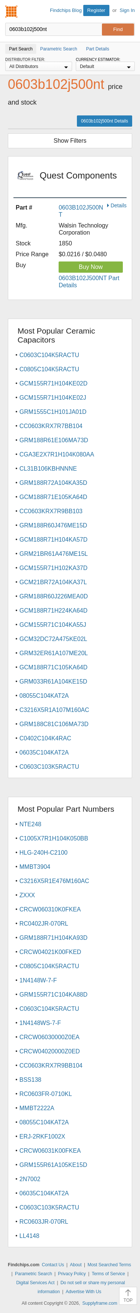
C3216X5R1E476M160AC (54, 881)
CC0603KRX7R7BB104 (51, 426)
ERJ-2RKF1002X (42, 1136)
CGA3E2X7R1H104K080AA (56, 454)
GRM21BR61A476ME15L (53, 554)
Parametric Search (33, 1273)
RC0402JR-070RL (43, 923)
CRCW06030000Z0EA (49, 1037)
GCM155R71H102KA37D (53, 568)
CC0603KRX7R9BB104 (51, 1065)
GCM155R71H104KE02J (52, 397)
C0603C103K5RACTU (49, 767)
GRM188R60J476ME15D (53, 525)
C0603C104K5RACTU (49, 355)
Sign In (127, 10)
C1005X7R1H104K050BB (53, 838)
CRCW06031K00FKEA (50, 1151)
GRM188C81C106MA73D (53, 724)
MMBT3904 (34, 867)
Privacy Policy (72, 1273)
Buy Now (91, 267)
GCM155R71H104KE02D (53, 383)
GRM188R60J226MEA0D (53, 596)
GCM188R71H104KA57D (53, 539)
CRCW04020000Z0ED (49, 1051)
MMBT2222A (36, 1108)
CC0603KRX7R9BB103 (51, 511)
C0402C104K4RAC (45, 738)
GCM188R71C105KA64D (53, 667)
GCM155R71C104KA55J (52, 625)
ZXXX (27, 895)
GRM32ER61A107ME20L (53, 653)
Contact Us (53, 1264)
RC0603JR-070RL (43, 1221)
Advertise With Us (83, 1291)
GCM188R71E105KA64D (53, 497)
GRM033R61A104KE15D (53, 681)
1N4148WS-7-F (40, 1023)
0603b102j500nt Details (104, 121)
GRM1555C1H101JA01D (53, 412)
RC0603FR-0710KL (45, 1094)
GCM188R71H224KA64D (53, 610)
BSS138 (30, 1080)
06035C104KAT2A (44, 752)
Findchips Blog (66, 10)
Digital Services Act (35, 1282)
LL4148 (29, 1236)
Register (96, 10)
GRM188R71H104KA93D (53, 938)
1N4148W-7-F (38, 980)
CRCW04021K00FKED (50, 952)
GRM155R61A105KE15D (53, 1165)
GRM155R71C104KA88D (53, 994)
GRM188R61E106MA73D (53, 440)
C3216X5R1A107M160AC (54, 710)
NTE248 (30, 824)
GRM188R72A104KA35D (53, 483)
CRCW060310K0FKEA (50, 909)
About (75, 1264)
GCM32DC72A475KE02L (53, 639)
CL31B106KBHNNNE (48, 468)
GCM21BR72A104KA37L (53, 582)
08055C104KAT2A (44, 696)
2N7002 (29, 1179)
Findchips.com (11, 11)
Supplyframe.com (100, 1303)
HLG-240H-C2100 (43, 852)
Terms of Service (108, 1273)
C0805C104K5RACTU (49, 369)
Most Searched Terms (109, 1264)
